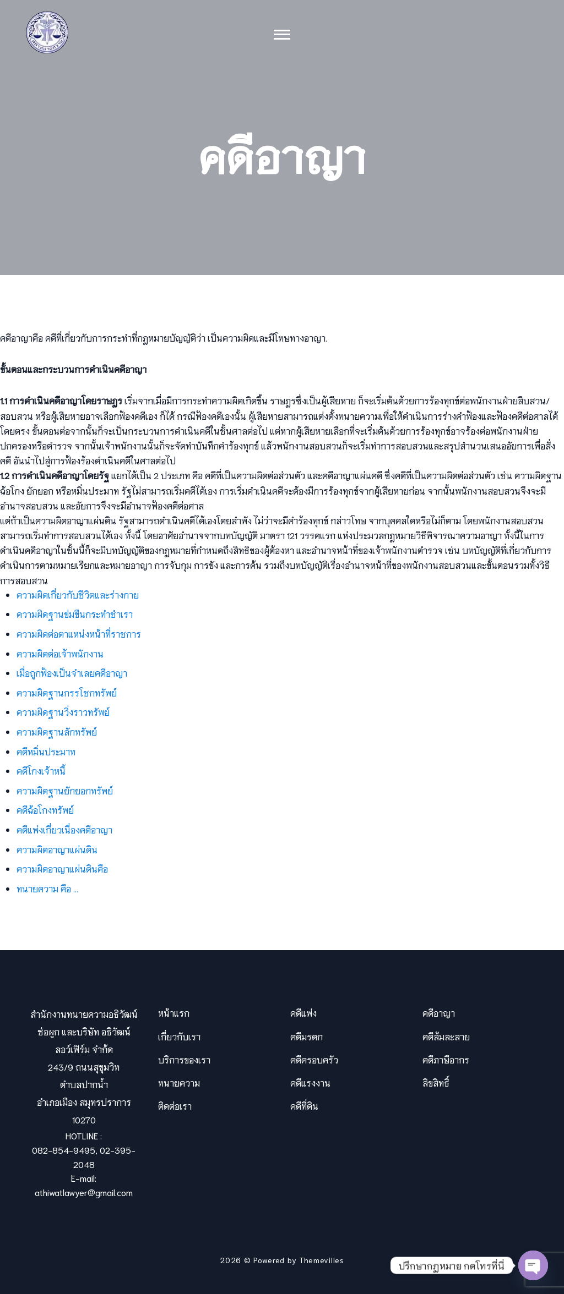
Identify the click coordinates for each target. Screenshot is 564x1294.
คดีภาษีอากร (445, 1059)
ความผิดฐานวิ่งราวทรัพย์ (63, 711)
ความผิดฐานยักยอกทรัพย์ (65, 790)
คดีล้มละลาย (446, 1036)
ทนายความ (179, 1082)
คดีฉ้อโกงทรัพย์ (45, 809)
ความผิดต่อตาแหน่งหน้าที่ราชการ (79, 633)
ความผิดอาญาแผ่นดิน (57, 849)
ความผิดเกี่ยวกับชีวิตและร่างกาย (78, 594)
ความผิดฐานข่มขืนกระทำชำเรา (75, 613)
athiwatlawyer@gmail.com (84, 1192)
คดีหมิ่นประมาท (46, 751)
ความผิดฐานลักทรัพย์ (57, 731)
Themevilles (321, 1260)
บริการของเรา (184, 1059)
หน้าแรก (173, 1012)
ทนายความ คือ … (47, 888)
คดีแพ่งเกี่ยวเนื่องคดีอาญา (64, 829)
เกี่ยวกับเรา (179, 1036)
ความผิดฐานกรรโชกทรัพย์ (67, 692)
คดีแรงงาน (310, 1082)
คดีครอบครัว (314, 1059)
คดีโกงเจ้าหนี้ (41, 770)
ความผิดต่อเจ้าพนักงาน (60, 653)
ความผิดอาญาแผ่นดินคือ (62, 868)
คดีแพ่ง (303, 1012)
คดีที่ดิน (304, 1105)
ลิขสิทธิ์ (435, 1082)
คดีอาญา (438, 1012)
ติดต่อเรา (175, 1105)
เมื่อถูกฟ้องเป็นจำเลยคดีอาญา (72, 672)
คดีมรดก (306, 1036)
